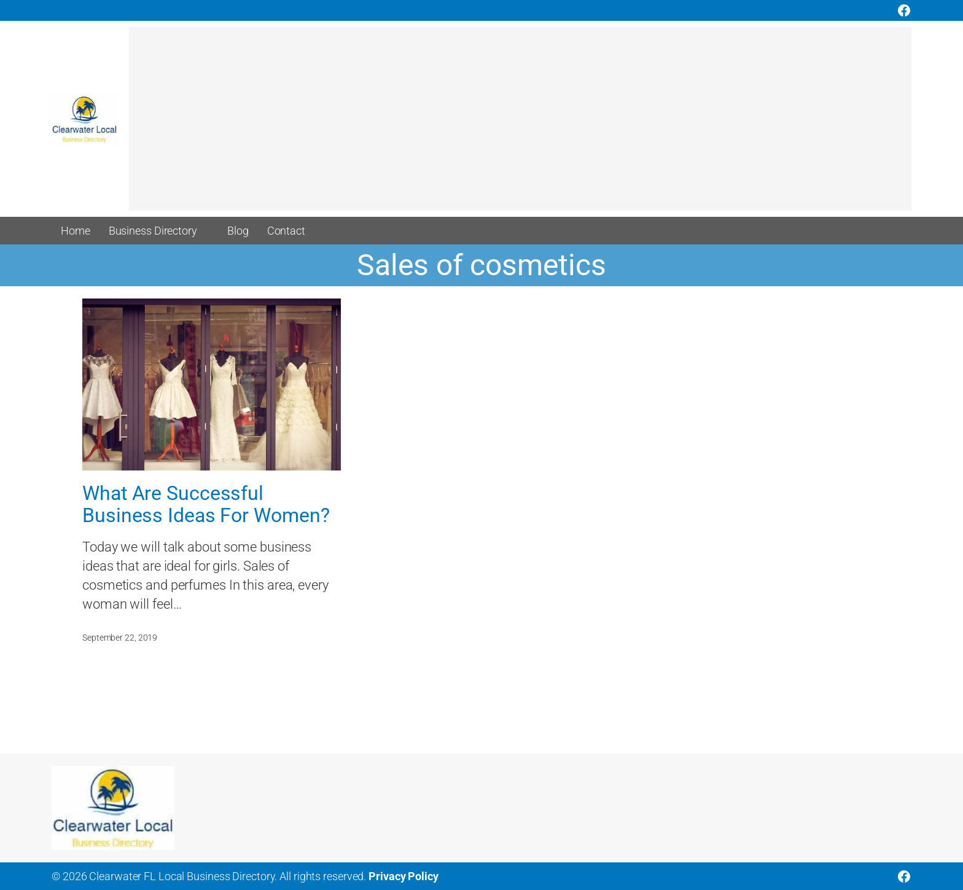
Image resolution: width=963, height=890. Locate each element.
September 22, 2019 (119, 637)
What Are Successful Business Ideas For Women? (206, 504)
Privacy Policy (403, 876)
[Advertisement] (497, 125)
